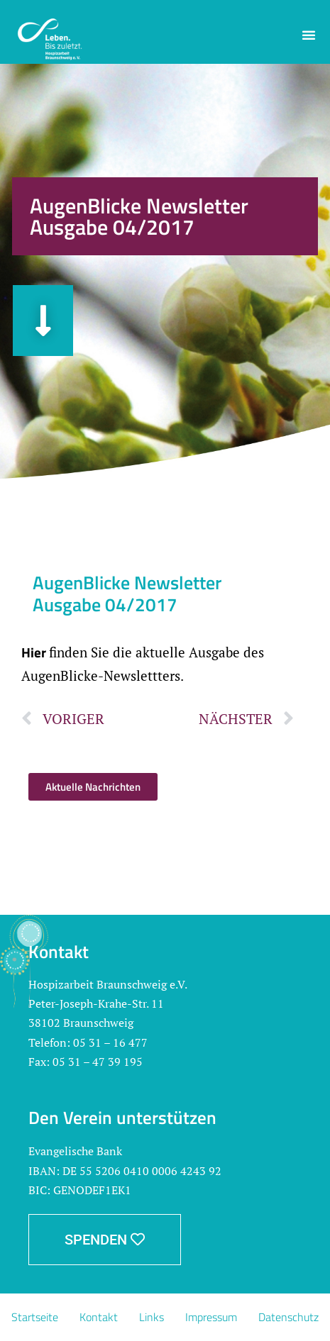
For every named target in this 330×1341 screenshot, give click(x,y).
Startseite (34, 1316)
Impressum (211, 1316)
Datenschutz (288, 1316)
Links (151, 1316)
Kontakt (98, 1316)
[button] (308, 34)
